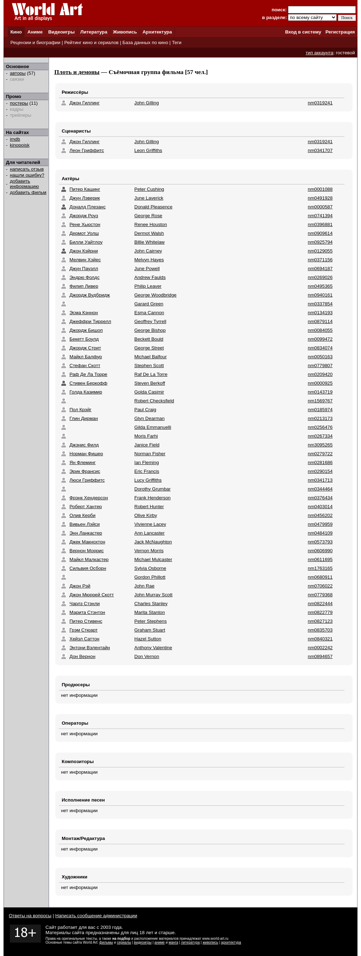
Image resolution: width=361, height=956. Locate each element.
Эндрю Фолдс (84, 277)
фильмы (106, 942)
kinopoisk (20, 145)
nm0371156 (320, 259)
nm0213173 (320, 418)
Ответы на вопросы (30, 915)
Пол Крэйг (80, 409)
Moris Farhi (146, 436)
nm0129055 (320, 251)
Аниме (35, 32)
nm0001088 (320, 189)
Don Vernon (146, 656)
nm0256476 (320, 427)
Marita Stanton (149, 612)
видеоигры (143, 942)
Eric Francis (146, 471)
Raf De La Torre (150, 374)
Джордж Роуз (83, 215)
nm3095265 (320, 444)
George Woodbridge (155, 295)
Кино (16, 32)
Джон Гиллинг (84, 102)
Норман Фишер (86, 453)
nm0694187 (320, 268)
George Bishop (150, 330)
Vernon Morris (149, 550)
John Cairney (148, 251)
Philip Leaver (147, 286)
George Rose (148, 215)
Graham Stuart (149, 630)
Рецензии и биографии (35, 42)
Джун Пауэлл (83, 268)
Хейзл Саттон (84, 638)
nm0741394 (320, 215)
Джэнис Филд (84, 444)
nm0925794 (320, 242)
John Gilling (146, 102)
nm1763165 (320, 568)
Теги (177, 42)
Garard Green (148, 303)
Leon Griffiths (148, 150)
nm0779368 (320, 594)
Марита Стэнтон (87, 612)
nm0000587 (320, 206)
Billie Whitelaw (149, 242)
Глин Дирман (83, 418)
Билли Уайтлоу (86, 242)
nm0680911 (320, 577)
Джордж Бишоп (86, 330)
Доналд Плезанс (87, 206)
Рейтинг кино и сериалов (91, 42)
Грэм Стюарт (83, 630)
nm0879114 (320, 321)
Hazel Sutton (147, 638)
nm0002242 (320, 647)
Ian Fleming (146, 462)
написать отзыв (27, 169)
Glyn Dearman (149, 418)
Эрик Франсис (84, 471)
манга (173, 942)
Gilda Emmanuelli (152, 427)
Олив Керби (82, 515)
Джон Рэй (79, 586)
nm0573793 (320, 541)
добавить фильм (28, 192)
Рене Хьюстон (84, 224)
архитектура (231, 942)
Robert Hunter (149, 506)
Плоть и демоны (76, 72)
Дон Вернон (82, 656)
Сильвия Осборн (87, 568)
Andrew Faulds (150, 277)
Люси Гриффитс (87, 480)
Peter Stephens (150, 621)
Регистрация (340, 32)
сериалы (124, 942)
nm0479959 (320, 524)
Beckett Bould (148, 339)
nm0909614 (320, 233)
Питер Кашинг (84, 189)
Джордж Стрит (85, 348)
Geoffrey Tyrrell (150, 321)
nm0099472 (320, 339)
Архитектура (157, 32)
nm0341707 (320, 150)
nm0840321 (320, 638)
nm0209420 (320, 374)
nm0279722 (320, 453)
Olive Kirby (145, 515)
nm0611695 (320, 559)
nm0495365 (320, 286)
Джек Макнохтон (87, 541)
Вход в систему (303, 32)
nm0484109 (320, 533)
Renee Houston (150, 224)
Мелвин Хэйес (85, 259)
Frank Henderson (152, 497)
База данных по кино (145, 42)
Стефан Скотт (84, 365)
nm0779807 (320, 365)
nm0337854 (320, 303)
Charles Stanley (150, 603)
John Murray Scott (153, 594)
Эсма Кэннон (83, 312)
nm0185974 (320, 409)
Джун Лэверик (84, 198)
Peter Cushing (149, 189)
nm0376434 (320, 497)
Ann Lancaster (149, 533)
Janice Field (146, 444)
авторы (18, 73)
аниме (159, 942)
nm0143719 (320, 392)
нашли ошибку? (27, 175)
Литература (94, 32)
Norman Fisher (149, 453)
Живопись (125, 32)
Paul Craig (145, 409)
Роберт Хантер (85, 506)
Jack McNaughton (153, 541)
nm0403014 (320, 506)
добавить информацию (24, 183)
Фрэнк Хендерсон (88, 497)
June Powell (147, 268)
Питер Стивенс (85, 621)
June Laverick (148, 198)
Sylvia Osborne (150, 568)
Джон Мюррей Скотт (91, 594)
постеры (19, 103)
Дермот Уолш (84, 233)
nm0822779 (320, 612)
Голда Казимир (85, 392)
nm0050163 (320, 356)
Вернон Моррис (86, 550)
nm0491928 (320, 198)
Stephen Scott (149, 365)
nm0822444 (320, 603)
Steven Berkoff (149, 383)
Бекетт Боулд (84, 339)
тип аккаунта (320, 52)
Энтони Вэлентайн (89, 647)
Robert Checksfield (154, 400)
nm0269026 (320, 277)
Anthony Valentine (153, 647)
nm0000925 (320, 383)
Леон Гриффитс (86, 150)
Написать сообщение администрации (96, 915)
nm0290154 (320, 471)
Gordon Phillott (149, 577)
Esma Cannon (149, 312)
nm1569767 (320, 400)
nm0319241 (320, 102)
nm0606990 (320, 550)
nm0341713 (320, 480)
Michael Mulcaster (153, 559)
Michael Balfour (150, 356)
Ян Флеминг (82, 462)
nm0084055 (320, 330)
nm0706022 (320, 586)
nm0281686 (320, 462)
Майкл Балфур (85, 356)
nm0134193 (320, 312)
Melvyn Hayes (149, 259)
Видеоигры (61, 32)
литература (190, 942)
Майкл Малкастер (89, 559)
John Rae (144, 586)
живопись (210, 942)
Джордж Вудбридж (89, 295)
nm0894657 (320, 656)
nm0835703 (320, 630)
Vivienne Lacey (150, 524)
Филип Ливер (83, 286)
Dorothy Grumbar (152, 489)
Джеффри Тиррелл (90, 321)
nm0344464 (320, 489)
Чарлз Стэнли (84, 603)
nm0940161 (320, 295)
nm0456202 (320, 515)
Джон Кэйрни (83, 251)
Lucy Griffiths (148, 480)
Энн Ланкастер (85, 533)
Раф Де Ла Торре (88, 374)
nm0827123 (320, 621)
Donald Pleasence (153, 206)
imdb (15, 139)
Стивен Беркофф (88, 383)
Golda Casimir (149, 392)
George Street (149, 348)
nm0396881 (320, 224)
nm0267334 (320, 436)
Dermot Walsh (149, 233)
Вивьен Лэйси (84, 524)
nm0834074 (320, 348)
